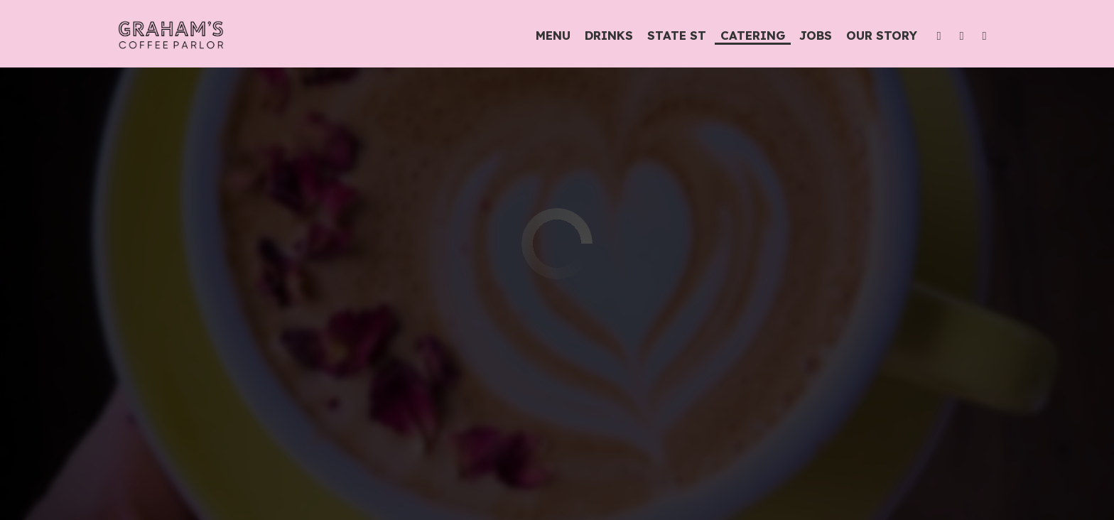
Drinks (604, 35)
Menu (548, 35)
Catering (748, 35)
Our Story (877, 35)
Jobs (811, 35)
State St (669, 35)
